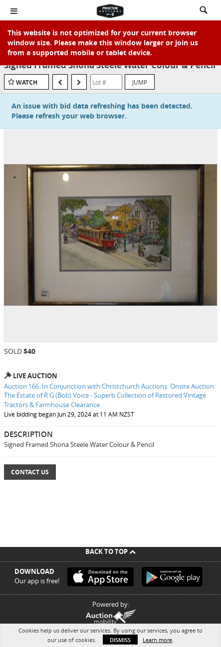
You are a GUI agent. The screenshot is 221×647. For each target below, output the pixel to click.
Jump (139, 82)
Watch (26, 82)
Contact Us (30, 472)
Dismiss (120, 640)
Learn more (157, 640)
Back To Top (110, 551)
